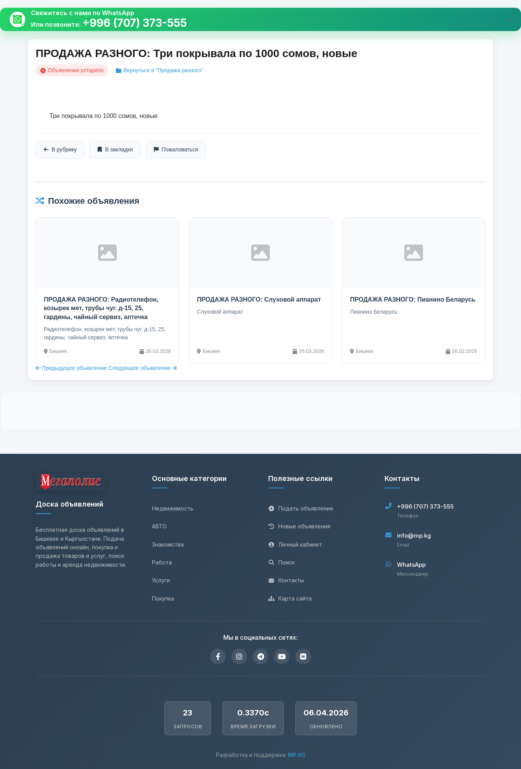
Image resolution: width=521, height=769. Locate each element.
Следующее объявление (142, 368)
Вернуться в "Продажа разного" (159, 70)
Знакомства (168, 544)
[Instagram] (239, 656)
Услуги (161, 580)
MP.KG (296, 755)
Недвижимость (172, 508)
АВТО (159, 526)
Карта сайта (290, 598)
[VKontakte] (303, 656)
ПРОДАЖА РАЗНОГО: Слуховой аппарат (259, 299)
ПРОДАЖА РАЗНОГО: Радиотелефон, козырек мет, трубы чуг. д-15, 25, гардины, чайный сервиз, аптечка (101, 308)
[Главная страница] (70, 483)
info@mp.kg (414, 535)
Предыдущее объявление (72, 368)
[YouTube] (282, 656)
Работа (162, 562)
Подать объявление (300, 508)
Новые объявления (299, 526)
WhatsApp (411, 564)
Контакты (286, 580)
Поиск (281, 562)
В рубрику (60, 149)
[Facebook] (218, 656)
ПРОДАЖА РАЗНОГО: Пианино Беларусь (412, 299)
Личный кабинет (295, 544)
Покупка (163, 598)
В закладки (115, 149)
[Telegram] (260, 656)
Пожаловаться (176, 149)
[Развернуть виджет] (509, 19)
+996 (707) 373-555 (134, 23)
